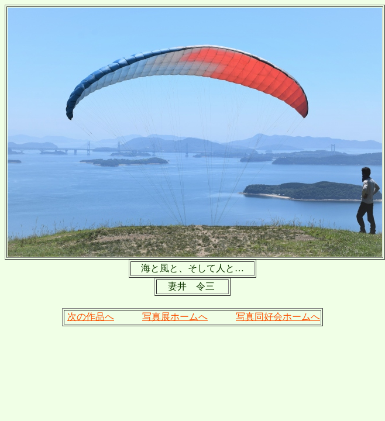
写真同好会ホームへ (278, 317)
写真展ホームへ (175, 317)
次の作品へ (90, 317)
